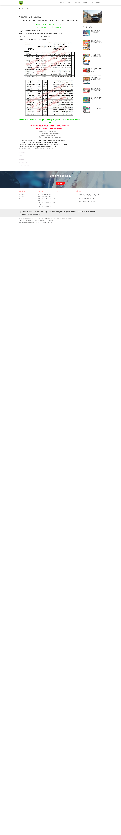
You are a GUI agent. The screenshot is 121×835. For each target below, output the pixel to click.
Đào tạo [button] (78, 2)
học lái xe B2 (30, 212)
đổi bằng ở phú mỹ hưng (28, 211)
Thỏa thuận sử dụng (48, 218)
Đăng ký (60, 183)
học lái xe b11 (63, 212)
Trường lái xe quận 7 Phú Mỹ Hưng (33, 222)
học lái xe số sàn (55, 212)
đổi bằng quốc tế (72, 211)
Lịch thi (85, 2)
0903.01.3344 (90, 198)
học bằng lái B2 (23, 214)
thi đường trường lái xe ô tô (89, 212)
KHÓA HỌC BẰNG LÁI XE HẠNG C (49, 135)
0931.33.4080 (82, 198)
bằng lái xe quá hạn (71, 212)
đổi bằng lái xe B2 (91, 211)
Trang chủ (62, 2)
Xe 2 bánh (21, 194)
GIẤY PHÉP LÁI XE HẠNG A (45, 196)
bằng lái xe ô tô (23, 212)
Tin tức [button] (91, 2)
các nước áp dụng (64, 211)
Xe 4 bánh (21, 196)
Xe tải (20, 198)
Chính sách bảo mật (60, 218)
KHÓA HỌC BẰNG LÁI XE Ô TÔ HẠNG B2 (49, 131)
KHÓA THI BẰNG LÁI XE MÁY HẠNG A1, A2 (49, 137)
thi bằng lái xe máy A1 (82, 211)
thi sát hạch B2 (30, 214)
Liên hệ (98, 2)
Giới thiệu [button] (70, 2)
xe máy (20, 211)
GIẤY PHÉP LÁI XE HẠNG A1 (45, 194)
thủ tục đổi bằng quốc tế (54, 211)
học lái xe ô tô (37, 212)
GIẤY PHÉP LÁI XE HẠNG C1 (45, 206)
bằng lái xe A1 (38, 214)
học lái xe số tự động (45, 212)
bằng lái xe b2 (79, 212)
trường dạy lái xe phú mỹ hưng (41, 211)
